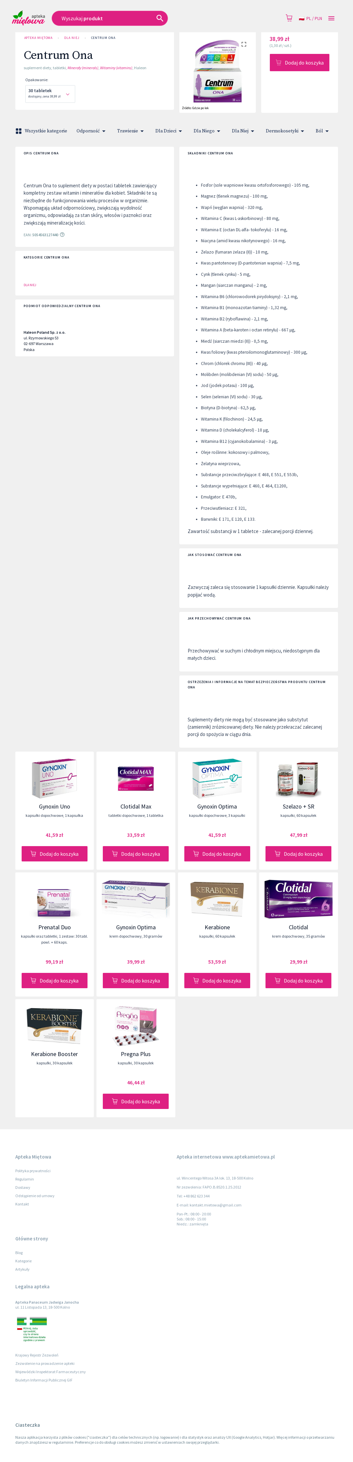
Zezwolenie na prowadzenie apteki (45, 1363)
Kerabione (217, 927)
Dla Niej (72, 38)
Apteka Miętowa (39, 38)
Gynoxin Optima (217, 806)
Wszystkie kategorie (42, 131)
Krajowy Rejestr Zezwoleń (37, 1355)
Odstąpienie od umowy (35, 1195)
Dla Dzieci (169, 131)
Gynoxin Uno (54, 806)
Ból (323, 131)
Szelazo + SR (298, 806)
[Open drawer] (331, 18)
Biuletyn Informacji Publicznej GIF (44, 1379)
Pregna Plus (136, 1054)
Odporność (92, 131)
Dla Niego (208, 131)
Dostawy (22, 1187)
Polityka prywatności (33, 1170)
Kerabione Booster (54, 1054)
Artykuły (22, 1269)
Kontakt (22, 1203)
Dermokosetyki (286, 131)
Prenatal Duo (54, 927)
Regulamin (24, 1179)
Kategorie (23, 1260)
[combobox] (133, 18)
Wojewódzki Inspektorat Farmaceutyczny (50, 1371)
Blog (19, 1252)
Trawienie (131, 131)
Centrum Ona (103, 38)
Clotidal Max (135, 806)
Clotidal (298, 927)
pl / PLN (310, 18)
